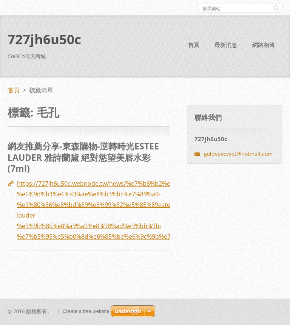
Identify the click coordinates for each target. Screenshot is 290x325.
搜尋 (276, 8)
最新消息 (225, 44)
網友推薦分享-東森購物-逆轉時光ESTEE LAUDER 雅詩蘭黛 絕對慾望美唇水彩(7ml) (83, 157)
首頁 (193, 44)
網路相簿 (263, 44)
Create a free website (86, 311)
